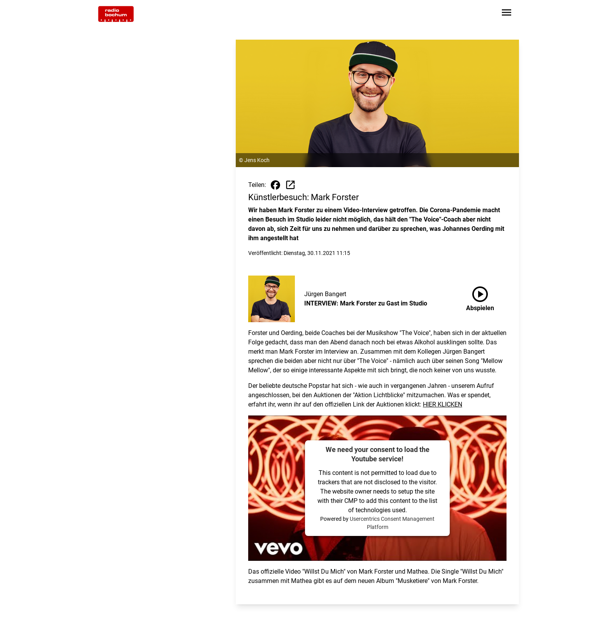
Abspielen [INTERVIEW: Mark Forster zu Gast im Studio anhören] (480, 297)
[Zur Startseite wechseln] (116, 14)
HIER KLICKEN (442, 404)
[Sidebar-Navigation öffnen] (506, 13)
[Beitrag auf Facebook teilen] (275, 185)
